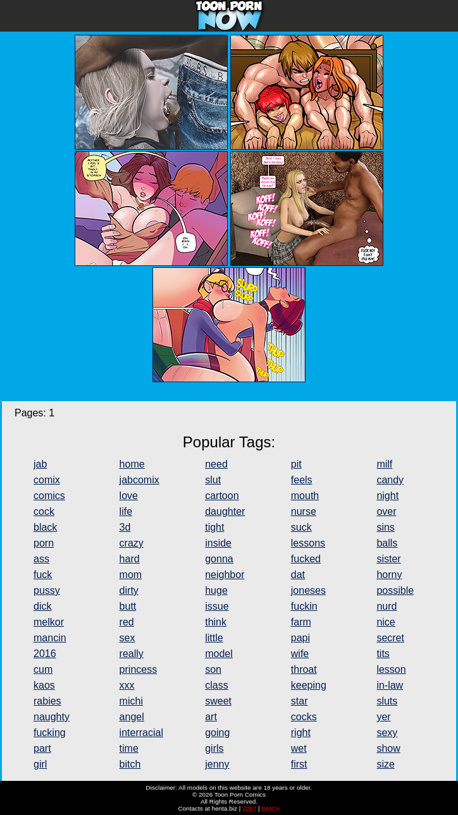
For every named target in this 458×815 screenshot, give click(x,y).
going (217, 732)
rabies (47, 701)
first (299, 764)
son (213, 669)
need (216, 464)
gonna (219, 558)
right (301, 732)
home (132, 464)
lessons (308, 543)
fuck (43, 574)
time (129, 748)
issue (216, 606)
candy (390, 479)
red (127, 622)
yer (383, 716)
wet (299, 748)
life (126, 511)
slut (213, 479)
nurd (386, 606)
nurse (303, 511)
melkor (49, 622)
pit (296, 464)
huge (216, 590)
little (214, 637)
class (216, 685)
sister (388, 558)
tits (382, 653)
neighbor (224, 574)
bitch (130, 764)
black (45, 527)
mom (131, 574)
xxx (127, 685)
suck (301, 527)
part (42, 748)
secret (390, 637)
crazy (132, 543)
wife (300, 653)
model (219, 653)
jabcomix (139, 479)
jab (40, 464)
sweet (218, 701)
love (129, 495)
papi (300, 637)
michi (131, 701)
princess (139, 669)
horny (389, 574)
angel (132, 716)
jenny (217, 764)
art (211, 716)
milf (384, 464)
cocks (304, 716)
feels (302, 479)
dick (42, 606)
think (215, 622)
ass (41, 558)
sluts (386, 701)
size (385, 764)
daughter (225, 511)
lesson (390, 669)
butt (128, 606)
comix (47, 479)
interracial (141, 732)
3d (125, 527)
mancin (50, 637)
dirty (129, 590)
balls (386, 543)
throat (304, 669)
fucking (50, 732)
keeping (308, 685)
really (132, 653)
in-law (389, 685)
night (387, 495)
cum (43, 669)
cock (44, 511)
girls (214, 748)
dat (298, 574)
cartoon (221, 495)
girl (40, 764)
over (386, 511)
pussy (47, 590)
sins (385, 527)
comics (49, 495)
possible (395, 590)
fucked (306, 558)
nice (385, 622)
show (388, 748)
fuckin (304, 606)
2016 (45, 653)
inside (218, 543)
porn (44, 543)
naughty (52, 716)
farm (301, 622)
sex (127, 637)
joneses (308, 590)
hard (130, 558)
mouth (305, 495)
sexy (386, 732)
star (299, 701)
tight (214, 527)
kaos (44, 685)
